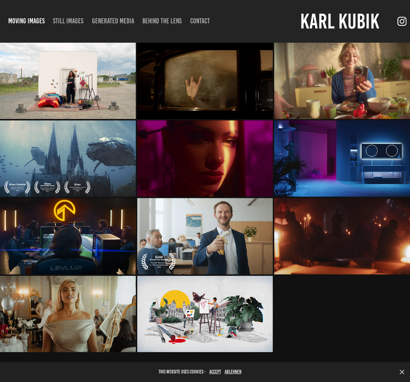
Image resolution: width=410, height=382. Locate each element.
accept (215, 372)
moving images (26, 21)
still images (68, 21)
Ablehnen (233, 372)
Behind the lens (162, 21)
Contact (200, 21)
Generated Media (113, 21)
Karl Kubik (339, 21)
